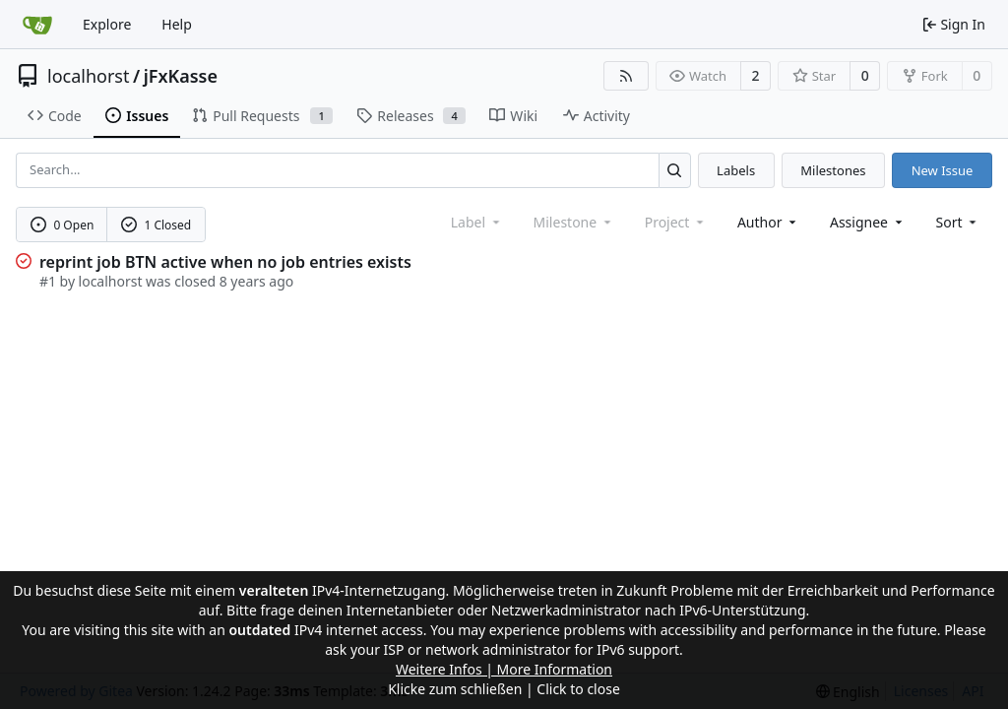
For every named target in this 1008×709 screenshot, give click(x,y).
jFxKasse (181, 76)
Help (176, 24)
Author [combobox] (768, 222)
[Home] (37, 24)
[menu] (958, 222)
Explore (107, 24)
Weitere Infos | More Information (504, 669)
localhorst (88, 76)
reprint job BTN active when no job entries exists (225, 262)
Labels (736, 170)
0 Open (62, 225)
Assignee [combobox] (868, 222)
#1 (47, 281)
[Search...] (675, 170)
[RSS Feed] (626, 76)
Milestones (832, 170)
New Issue (943, 170)
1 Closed (156, 225)
